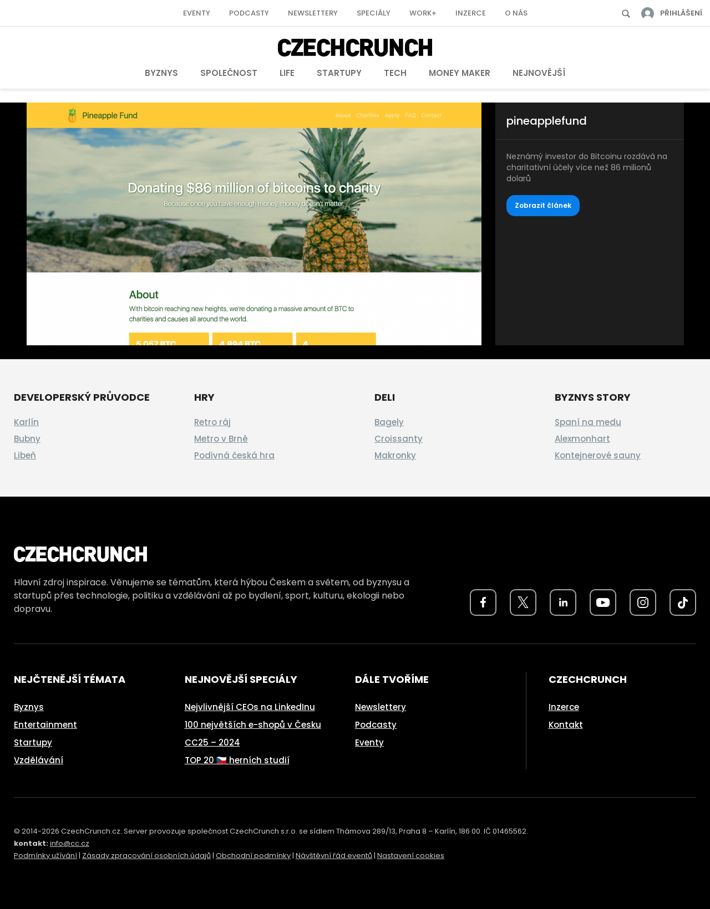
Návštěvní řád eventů (334, 855)
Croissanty (398, 439)
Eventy (196, 13)
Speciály (373, 13)
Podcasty (249, 13)
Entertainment (45, 725)
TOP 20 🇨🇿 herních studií (237, 760)
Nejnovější (539, 73)
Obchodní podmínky (253, 855)
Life (287, 73)
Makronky (395, 455)
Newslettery (313, 13)
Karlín (26, 422)
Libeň (25, 455)
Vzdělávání (38, 760)
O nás (516, 13)
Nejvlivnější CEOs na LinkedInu (250, 707)
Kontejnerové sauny (598, 455)
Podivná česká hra (234, 455)
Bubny (27, 439)
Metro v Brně (221, 439)
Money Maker (459, 73)
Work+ (423, 13)
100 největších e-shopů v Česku (253, 725)
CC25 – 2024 (212, 742)
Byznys (161, 73)
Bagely (389, 422)
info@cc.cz (69, 843)
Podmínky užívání (45, 855)
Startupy (339, 73)
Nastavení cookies (410, 855)
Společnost (228, 73)
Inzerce (470, 13)
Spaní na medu (588, 422)
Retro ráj (212, 422)
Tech (395, 73)
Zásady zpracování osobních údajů (146, 855)
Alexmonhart (582, 439)
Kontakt (566, 725)
